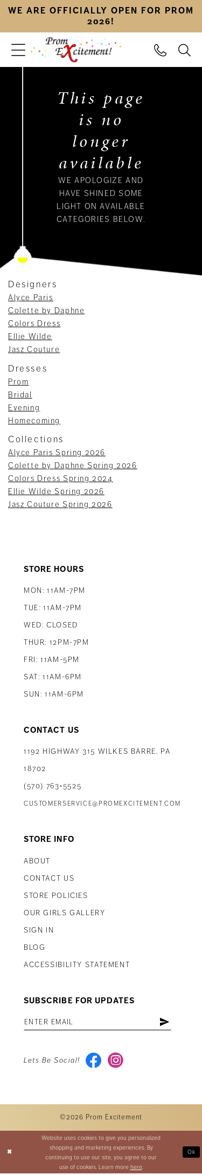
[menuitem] (18, 50)
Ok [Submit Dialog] (191, 1153)
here (136, 1168)
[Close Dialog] (9, 1154)
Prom (18, 382)
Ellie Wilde (30, 336)
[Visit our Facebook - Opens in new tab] (94, 1061)
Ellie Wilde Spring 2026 (56, 491)
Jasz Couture (34, 349)
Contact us (49, 878)
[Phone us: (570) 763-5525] (160, 49)
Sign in (39, 930)
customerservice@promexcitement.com (102, 804)
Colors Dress (34, 323)
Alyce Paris (30, 297)
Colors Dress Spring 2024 (60, 478)
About (37, 861)
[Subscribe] (170, 1022)
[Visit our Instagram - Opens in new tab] (117, 1061)
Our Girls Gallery (65, 912)
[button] (18, 50)
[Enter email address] (100, 1022)
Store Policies (56, 895)
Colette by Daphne (46, 310)
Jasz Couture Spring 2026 (60, 504)
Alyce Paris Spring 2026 (57, 452)
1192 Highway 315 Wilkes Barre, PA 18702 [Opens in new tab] (97, 760)
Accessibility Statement (77, 964)
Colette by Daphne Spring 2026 (72, 465)
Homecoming (34, 421)
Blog (34, 947)
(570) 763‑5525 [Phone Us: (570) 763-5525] (52, 786)
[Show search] (184, 49)
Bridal (20, 395)
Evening (24, 408)
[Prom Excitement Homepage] (76, 50)
